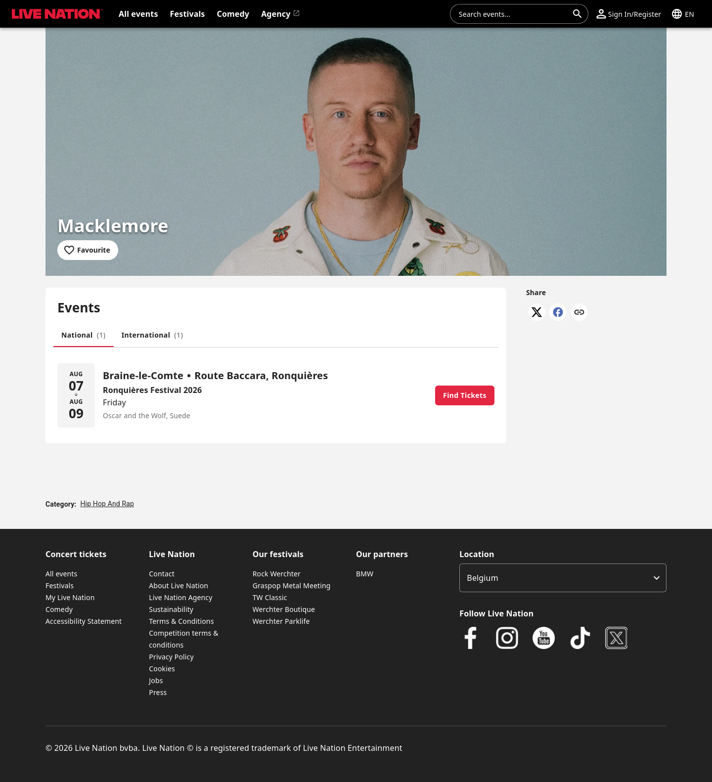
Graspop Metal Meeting (292, 585)
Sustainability (171, 609)
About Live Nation (178, 585)
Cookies (162, 668)
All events (61, 573)
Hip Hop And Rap (107, 504)
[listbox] (563, 578)
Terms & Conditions (181, 621)
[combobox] (513, 14)
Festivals (59, 585)
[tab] (83, 335)
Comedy (59, 609)
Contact (162, 573)
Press (158, 692)
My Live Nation (69, 597)
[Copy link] (579, 313)
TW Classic (270, 597)
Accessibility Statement (83, 621)
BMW (364, 573)
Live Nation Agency (180, 597)
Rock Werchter (277, 573)
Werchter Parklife (281, 621)
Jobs (156, 680)
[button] (628, 14)
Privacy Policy (171, 656)
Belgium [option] (482, 577)
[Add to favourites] (87, 250)
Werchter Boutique (284, 609)
